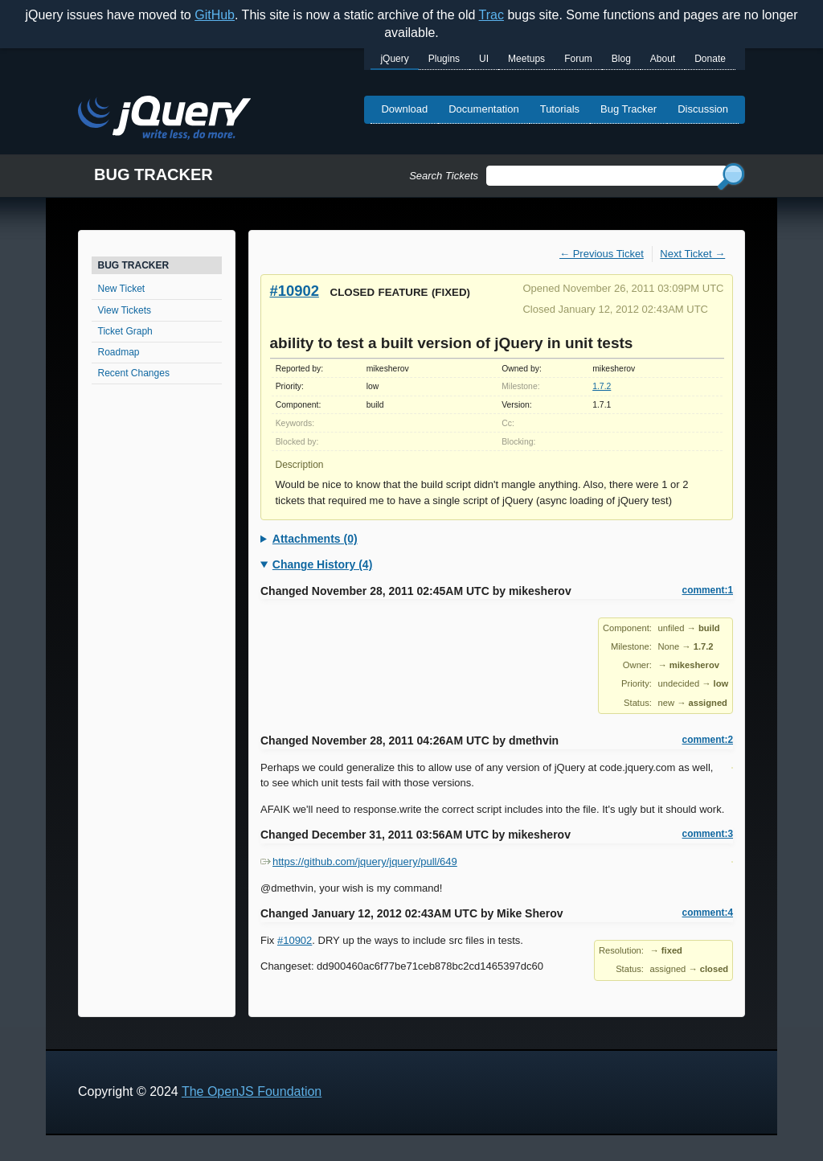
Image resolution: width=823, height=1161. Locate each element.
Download (404, 109)
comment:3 (707, 833)
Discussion (703, 109)
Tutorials (559, 109)
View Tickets (124, 310)
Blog (621, 58)
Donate (710, 58)
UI (484, 58)
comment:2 (707, 739)
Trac (491, 15)
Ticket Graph (125, 331)
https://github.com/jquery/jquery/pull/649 (358, 861)
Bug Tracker (628, 109)
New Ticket (121, 288)
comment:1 (707, 590)
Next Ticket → (692, 254)
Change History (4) (322, 564)
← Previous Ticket (601, 254)
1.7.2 (601, 386)
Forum (578, 58)
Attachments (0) (315, 538)
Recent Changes (134, 373)
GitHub (214, 15)
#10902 (294, 290)
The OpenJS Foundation (251, 1091)
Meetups (526, 58)
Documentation (483, 109)
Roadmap (119, 352)
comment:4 (707, 912)
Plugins (444, 58)
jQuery (394, 58)
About (662, 58)
